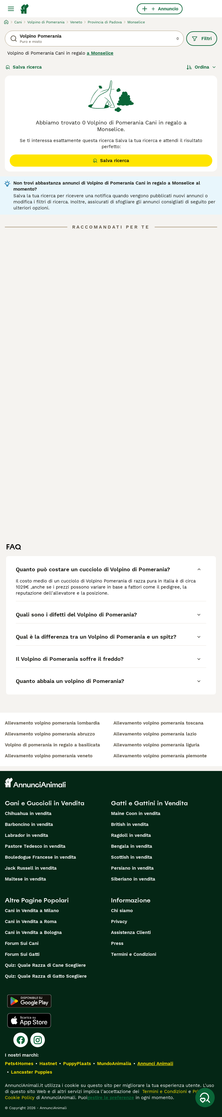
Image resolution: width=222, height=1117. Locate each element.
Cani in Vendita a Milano (32, 910)
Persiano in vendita (132, 868)
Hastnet (48, 1063)
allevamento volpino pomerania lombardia (52, 723)
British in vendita (130, 824)
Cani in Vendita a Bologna (33, 932)
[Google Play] (29, 1001)
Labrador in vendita (26, 835)
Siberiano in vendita (133, 879)
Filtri (202, 39)
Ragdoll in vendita (131, 835)
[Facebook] (20, 1040)
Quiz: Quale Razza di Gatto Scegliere (46, 976)
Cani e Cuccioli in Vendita (44, 803)
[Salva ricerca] (205, 1097)
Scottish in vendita (131, 857)
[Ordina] (201, 67)
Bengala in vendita (131, 846)
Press (117, 943)
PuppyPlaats (77, 1063)
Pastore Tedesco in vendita (35, 846)
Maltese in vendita (25, 879)
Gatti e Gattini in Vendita (149, 803)
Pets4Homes (19, 1063)
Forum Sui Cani (22, 943)
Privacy (119, 921)
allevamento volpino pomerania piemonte (160, 756)
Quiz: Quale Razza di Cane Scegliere (45, 965)
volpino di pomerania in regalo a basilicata (52, 745)
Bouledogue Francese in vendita (40, 857)
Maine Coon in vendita (135, 813)
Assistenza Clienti (131, 932)
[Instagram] (37, 1040)
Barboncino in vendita (29, 824)
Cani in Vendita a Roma (31, 921)
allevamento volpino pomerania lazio (155, 734)
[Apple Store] (29, 1020)
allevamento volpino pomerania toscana (158, 723)
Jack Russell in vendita (31, 868)
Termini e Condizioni (133, 954)
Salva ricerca (23, 67)
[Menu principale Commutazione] (11, 9)
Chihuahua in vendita (28, 813)
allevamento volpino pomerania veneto (48, 756)
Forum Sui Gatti (22, 954)
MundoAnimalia (114, 1063)
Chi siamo (122, 910)
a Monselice (100, 53)
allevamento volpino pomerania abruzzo (50, 734)
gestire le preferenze (110, 1097)
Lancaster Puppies (31, 1072)
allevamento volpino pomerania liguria (156, 745)
